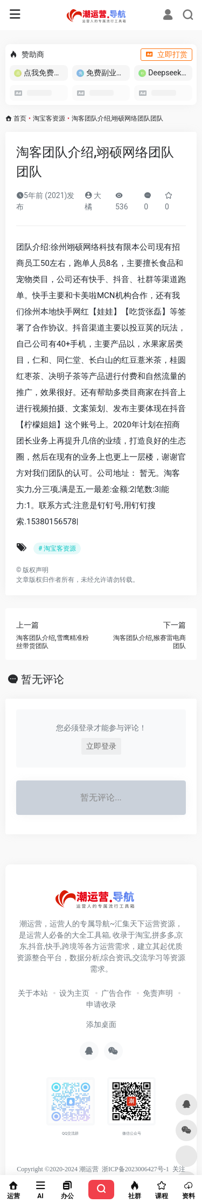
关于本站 (33, 993)
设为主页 (74, 993)
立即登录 (101, 746)
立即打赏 (166, 54)
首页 (19, 118)
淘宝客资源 (49, 118)
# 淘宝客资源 (57, 548)
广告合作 (116, 993)
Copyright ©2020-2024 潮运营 (58, 1169)
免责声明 (158, 993)
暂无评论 (42, 679)
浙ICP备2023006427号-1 (135, 1169)
